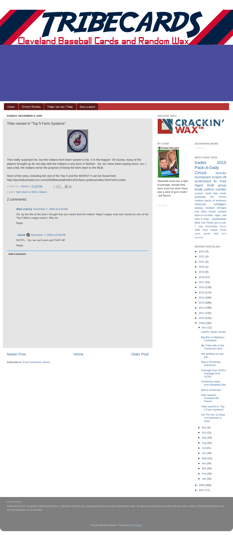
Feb (204, 473)
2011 (202, 312)
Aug (204, 442)
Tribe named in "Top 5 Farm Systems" (212, 408)
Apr (204, 463)
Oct (204, 432)
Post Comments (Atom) (36, 362)
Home (11, 107)
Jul (204, 447)
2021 (202, 261)
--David (24, 186)
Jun (204, 453)
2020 (202, 266)
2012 (202, 307)
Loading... (163, 205)
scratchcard (203, 181)
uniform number (215, 189)
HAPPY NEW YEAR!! (213, 332)
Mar (204, 468)
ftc (215, 181)
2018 (202, 277)
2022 (202, 256)
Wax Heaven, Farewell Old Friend (210, 398)
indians (42, 191)
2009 (202, 323)
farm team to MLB (26, 191)
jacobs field (211, 233)
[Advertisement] (116, 74)
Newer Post (16, 354)
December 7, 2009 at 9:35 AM (50, 209)
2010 (202, 318)
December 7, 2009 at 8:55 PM (48, 234)
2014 (202, 297)
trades (200, 162)
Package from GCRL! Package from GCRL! (213, 373)
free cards (219, 193)
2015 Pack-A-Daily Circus (210, 167)
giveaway (200, 196)
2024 (202, 251)
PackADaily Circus (215, 226)
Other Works (31, 107)
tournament (203, 177)
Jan (204, 478)
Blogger (137, 525)
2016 (202, 287)
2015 (202, 292)
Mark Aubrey (24, 209)
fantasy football (204, 207)
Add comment (17, 254)
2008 (202, 485)
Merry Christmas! (211, 390)
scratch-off (219, 177)
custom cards (203, 193)
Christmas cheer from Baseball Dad (213, 383)
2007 (202, 490)
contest (222, 211)
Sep (204, 437)
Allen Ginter (208, 211)
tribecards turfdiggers (210, 204)
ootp (200, 226)
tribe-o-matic (202, 219)
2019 (202, 271)
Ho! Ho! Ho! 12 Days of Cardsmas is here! (213, 417)
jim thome (218, 196)
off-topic (221, 207)
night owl (220, 215)
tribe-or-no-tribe (204, 215)
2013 (202, 302)
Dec (204, 327)
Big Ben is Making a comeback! (212, 339)
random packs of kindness (210, 200)
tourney (221, 173)
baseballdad (219, 219)
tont (197, 211)
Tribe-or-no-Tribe (60, 107)
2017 (202, 282)
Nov (204, 427)
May (205, 458)
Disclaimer (87, 107)
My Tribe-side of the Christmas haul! (212, 347)
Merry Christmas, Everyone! (211, 363)
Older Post (140, 354)
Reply (19, 223)
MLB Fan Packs (204, 222)
